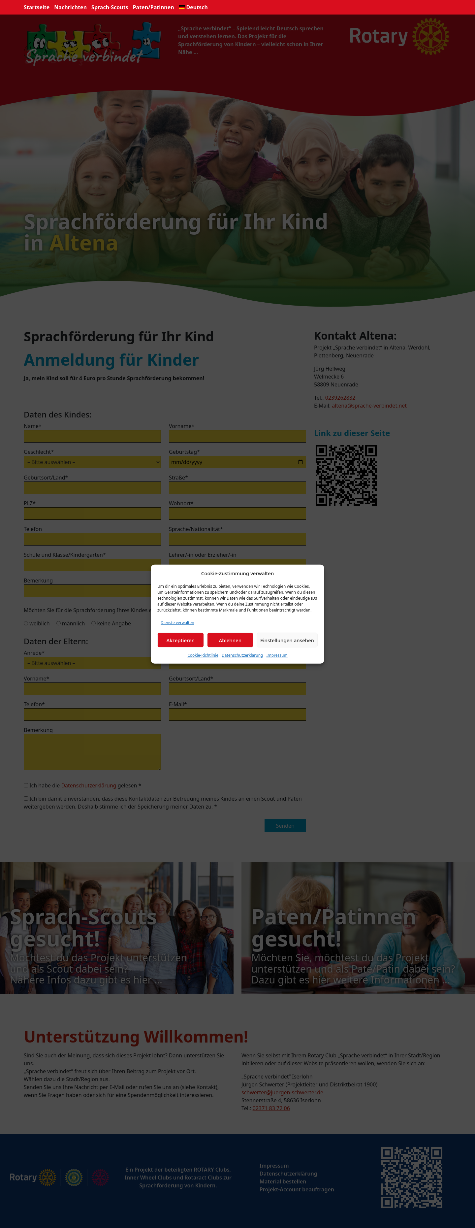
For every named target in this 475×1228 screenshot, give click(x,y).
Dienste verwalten (177, 622)
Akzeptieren (180, 640)
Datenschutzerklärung (242, 655)
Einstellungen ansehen (287, 640)
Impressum (276, 655)
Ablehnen (230, 640)
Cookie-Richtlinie (202, 655)
